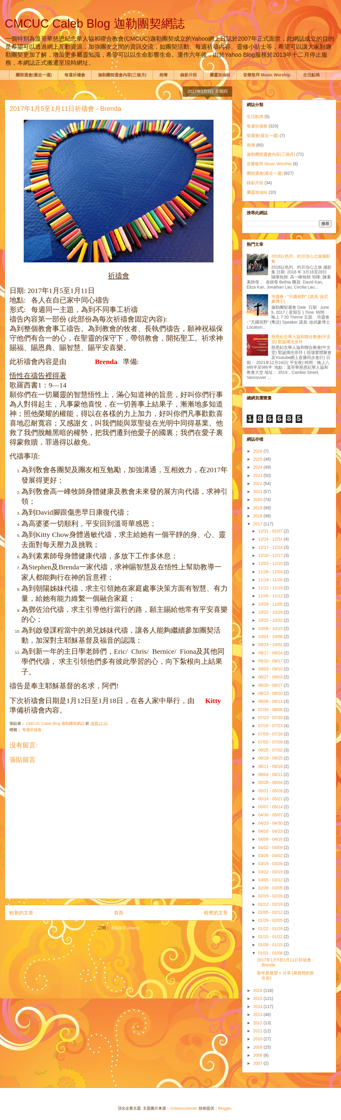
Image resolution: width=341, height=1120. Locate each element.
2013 (258, 1014)
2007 (258, 1063)
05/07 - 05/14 (270, 806)
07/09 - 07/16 (270, 734)
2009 (258, 1047)
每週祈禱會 (74, 75)
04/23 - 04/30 (270, 823)
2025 (258, 459)
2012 (258, 1022)
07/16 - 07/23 (270, 725)
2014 (258, 1006)
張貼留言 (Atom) (125, 928)
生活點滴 (311, 75)
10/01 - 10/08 (270, 636)
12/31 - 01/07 (270, 531)
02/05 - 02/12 (270, 912)
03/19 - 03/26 (270, 863)
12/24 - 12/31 (270, 539)
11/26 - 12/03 (270, 571)
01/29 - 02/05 (270, 920)
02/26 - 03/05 (270, 888)
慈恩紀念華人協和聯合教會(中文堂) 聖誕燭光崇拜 (301, 339)
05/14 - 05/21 (270, 798)
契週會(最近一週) (262, 135)
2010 (258, 1038)
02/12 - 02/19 (270, 904)
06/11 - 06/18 (270, 766)
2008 (258, 1055)
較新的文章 (21, 912)
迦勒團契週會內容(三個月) (122, 75)
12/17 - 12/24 (270, 547)
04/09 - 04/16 (270, 839)
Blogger (224, 1108)
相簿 (163, 75)
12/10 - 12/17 (270, 555)
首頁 (118, 912)
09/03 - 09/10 (270, 669)
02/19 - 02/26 (270, 896)
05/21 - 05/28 (270, 790)
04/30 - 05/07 (270, 814)
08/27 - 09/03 (270, 677)
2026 (258, 451)
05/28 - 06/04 (270, 782)
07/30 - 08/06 (270, 709)
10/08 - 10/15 (270, 628)
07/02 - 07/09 (270, 742)
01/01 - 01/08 (270, 953)
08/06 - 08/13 (270, 701)
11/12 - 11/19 (270, 587)
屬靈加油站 (220, 75)
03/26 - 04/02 (270, 855)
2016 (258, 990)
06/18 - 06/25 (270, 758)
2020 (258, 499)
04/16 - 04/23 (270, 831)
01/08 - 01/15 (270, 944)
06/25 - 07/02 (270, 750)
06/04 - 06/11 (270, 774)
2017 (258, 524)
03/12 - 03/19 (270, 871)
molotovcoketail (183, 1108)
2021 (258, 491)
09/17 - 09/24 (270, 652)
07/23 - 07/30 (270, 717)
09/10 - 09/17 (270, 661)
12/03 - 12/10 (270, 563)
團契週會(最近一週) (34, 75)
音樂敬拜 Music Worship (266, 75)
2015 (258, 998)
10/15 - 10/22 (270, 620)
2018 (258, 515)
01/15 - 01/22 (270, 936)
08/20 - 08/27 (270, 685)
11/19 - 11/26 (270, 579)
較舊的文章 (216, 912)
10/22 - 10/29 (270, 612)
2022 (258, 483)
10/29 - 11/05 (270, 604)
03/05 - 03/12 (270, 880)
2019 (258, 507)
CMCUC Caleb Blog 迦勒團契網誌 (95, 23)
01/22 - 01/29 (270, 928)
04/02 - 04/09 (270, 847)
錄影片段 (188, 75)
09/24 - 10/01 (270, 644)
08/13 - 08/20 (270, 693)
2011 (258, 1030)
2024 (258, 467)
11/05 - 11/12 (270, 595)
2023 (258, 475)
